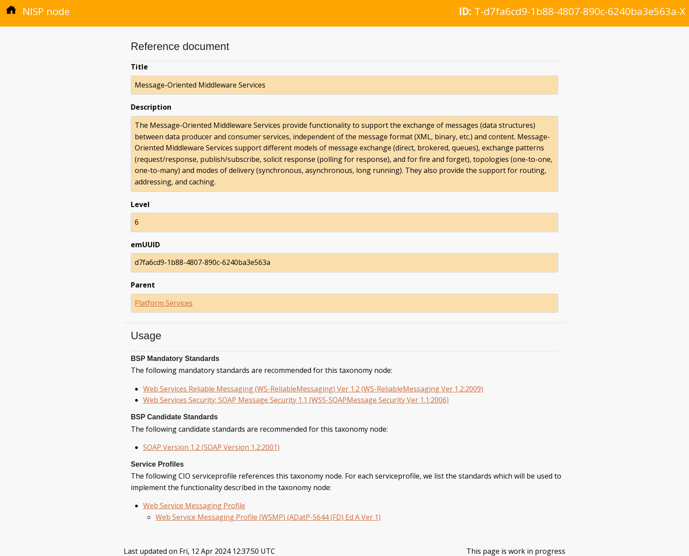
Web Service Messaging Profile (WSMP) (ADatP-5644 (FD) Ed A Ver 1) (268, 517)
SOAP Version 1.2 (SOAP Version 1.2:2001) (211, 447)
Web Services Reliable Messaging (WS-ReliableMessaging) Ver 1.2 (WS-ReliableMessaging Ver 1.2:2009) (313, 389)
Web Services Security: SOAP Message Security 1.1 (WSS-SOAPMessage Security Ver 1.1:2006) (296, 400)
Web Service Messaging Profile (194, 505)
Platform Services (164, 303)
